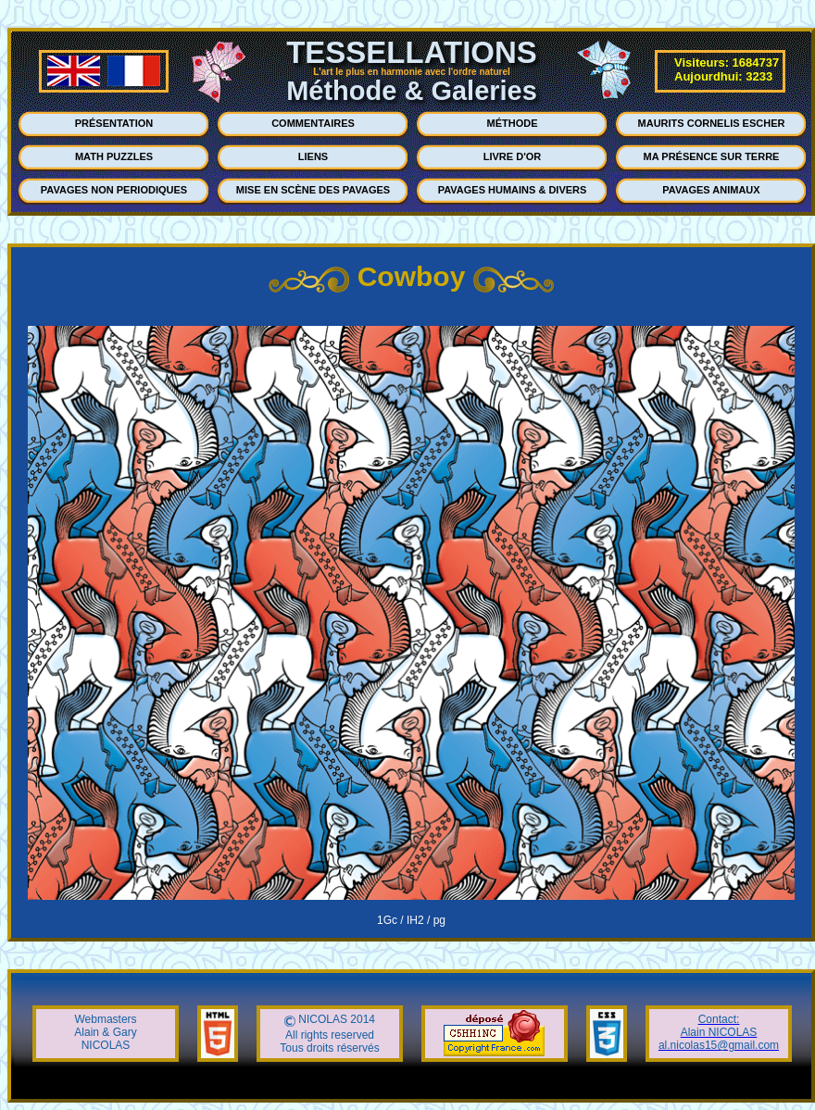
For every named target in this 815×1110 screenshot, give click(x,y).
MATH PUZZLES (114, 156)
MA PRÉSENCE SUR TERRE (712, 156)
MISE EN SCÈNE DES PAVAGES (313, 189)
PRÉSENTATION (114, 123)
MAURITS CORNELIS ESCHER (711, 123)
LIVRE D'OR (512, 156)
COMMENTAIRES (313, 123)
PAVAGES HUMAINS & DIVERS (512, 189)
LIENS (313, 156)
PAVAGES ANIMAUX (710, 189)
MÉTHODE (512, 123)
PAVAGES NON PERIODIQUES (114, 189)
